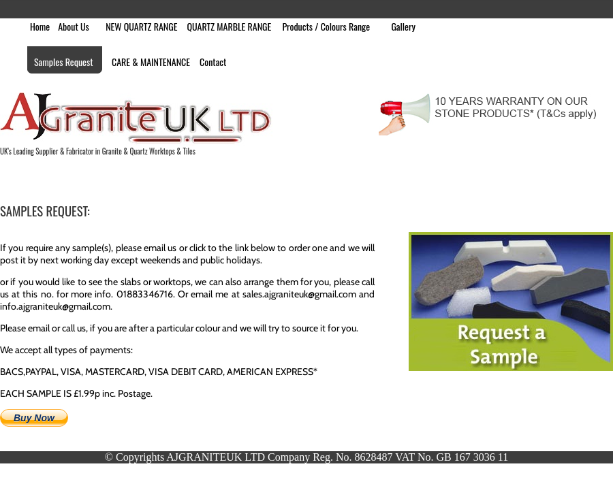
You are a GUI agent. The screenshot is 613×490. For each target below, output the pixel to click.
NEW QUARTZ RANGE (141, 26)
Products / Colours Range (326, 26)
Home (40, 26)
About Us (73, 26)
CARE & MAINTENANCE (151, 61)
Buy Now (34, 417)
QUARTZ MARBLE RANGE (229, 26)
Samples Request (63, 61)
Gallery (403, 26)
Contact (213, 61)
